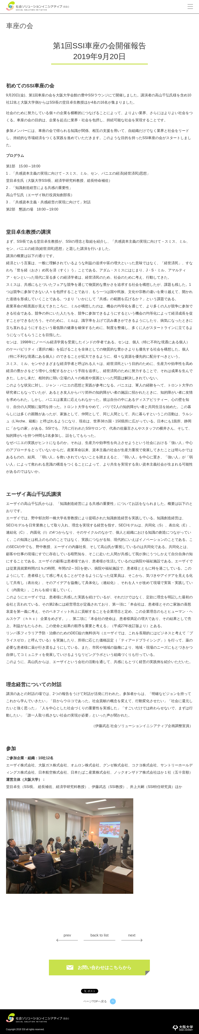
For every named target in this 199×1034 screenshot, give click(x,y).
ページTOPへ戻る (95, 1001)
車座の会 (19, 25)
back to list (99, 935)
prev (67, 935)
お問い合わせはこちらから (104, 967)
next (131, 935)
